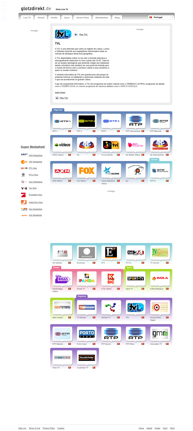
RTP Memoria (155, 131)
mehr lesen (60, 92)
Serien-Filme (82, 17)
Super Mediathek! (33, 147)
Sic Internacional (157, 155)
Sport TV (129, 289)
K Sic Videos (106, 289)
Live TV (27, 17)
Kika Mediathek (35, 209)
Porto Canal (81, 344)
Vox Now (32, 188)
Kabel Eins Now (36, 202)
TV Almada (81, 318)
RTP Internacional (133, 131)
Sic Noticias (57, 263)
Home (141, 428)
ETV (103, 263)
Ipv (127, 181)
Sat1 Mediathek (35, 182)
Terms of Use (34, 428)
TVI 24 (128, 263)
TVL (127, 318)
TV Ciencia (154, 263)
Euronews (81, 263)
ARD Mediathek (36, 155)
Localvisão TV (82, 368)
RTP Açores (106, 344)
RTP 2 (79, 131)
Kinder (54, 17)
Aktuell (40, 17)
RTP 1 (55, 131)
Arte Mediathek (35, 215)
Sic (78, 155)
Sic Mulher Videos (133, 155)
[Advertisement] (59, 3)
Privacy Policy (49, 428)
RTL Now (33, 168)
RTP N (153, 181)
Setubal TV (105, 318)
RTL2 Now (33, 175)
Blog (117, 17)
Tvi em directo (107, 155)
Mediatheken (101, 17)
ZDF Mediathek (35, 162)
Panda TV (81, 289)
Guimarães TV (156, 344)
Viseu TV (56, 368)
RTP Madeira (58, 344)
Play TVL (64, 98)
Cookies (60, 428)
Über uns (22, 428)
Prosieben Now (35, 195)
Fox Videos (81, 181)
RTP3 (103, 131)
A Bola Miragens (156, 289)
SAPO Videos (58, 155)
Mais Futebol (58, 318)
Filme (172, 428)
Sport (67, 17)
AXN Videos (57, 181)
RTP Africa (130, 344)
